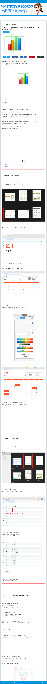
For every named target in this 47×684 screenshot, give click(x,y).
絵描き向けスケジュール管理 (11, 164)
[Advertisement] (23, 147)
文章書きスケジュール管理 (10, 166)
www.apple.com (5, 102)
